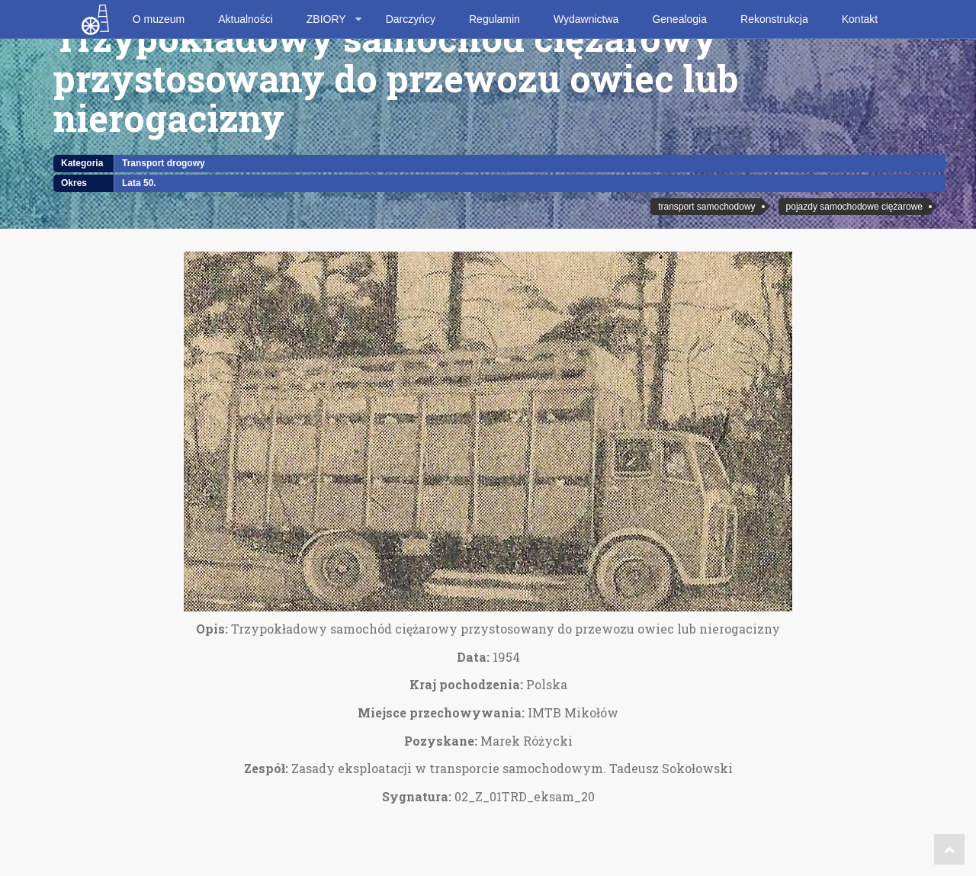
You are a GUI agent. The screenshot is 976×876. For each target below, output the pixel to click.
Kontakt (860, 19)
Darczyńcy (410, 19)
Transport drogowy (163, 163)
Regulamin (494, 19)
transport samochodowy (706, 206)
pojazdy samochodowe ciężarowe (854, 206)
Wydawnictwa (586, 19)
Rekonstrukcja (774, 19)
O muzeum (159, 19)
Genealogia (679, 19)
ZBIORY (326, 19)
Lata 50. (139, 183)
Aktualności (245, 19)
